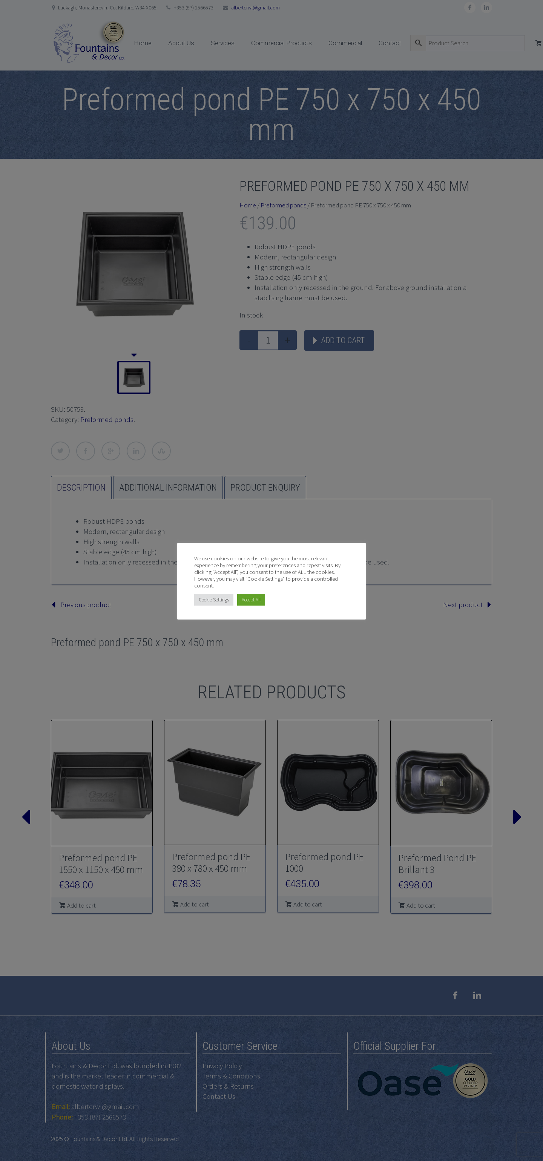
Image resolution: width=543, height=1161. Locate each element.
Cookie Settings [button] (214, 600)
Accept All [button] (251, 600)
